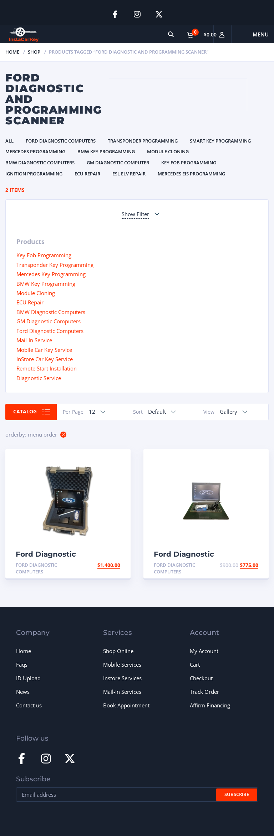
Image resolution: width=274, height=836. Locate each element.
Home (12, 52)
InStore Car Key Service (44, 359)
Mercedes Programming (35, 151)
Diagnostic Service (38, 378)
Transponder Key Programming (54, 264)
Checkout (201, 678)
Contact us (29, 705)
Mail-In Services (122, 691)
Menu (261, 34)
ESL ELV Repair (129, 173)
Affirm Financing (210, 705)
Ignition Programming (33, 173)
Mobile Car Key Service (44, 349)
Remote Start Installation (46, 368)
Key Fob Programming (188, 162)
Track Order (204, 691)
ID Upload (28, 678)
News (23, 691)
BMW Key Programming (106, 151)
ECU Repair (87, 173)
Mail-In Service (34, 340)
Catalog (25, 411)
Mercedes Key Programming (51, 274)
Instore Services (122, 678)
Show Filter (135, 214)
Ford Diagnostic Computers (61, 141)
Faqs (21, 664)
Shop (34, 52)
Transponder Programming (143, 141)
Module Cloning (168, 151)
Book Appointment (126, 705)
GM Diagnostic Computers (48, 321)
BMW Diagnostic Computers (40, 162)
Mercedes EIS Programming (191, 173)
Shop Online (118, 651)
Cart (195, 664)
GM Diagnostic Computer (118, 162)
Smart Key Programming (220, 141)
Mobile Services (122, 664)
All (9, 141)
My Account (204, 651)
